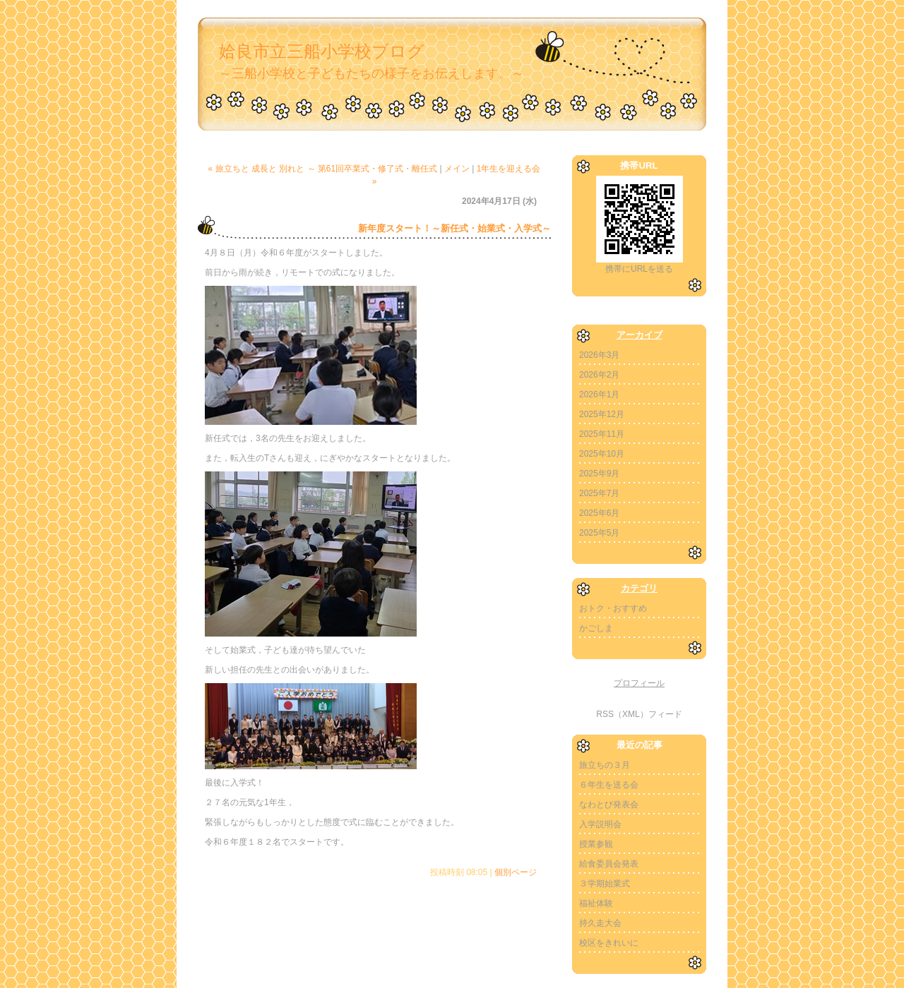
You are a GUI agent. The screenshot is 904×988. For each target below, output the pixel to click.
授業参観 (596, 844)
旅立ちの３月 (604, 765)
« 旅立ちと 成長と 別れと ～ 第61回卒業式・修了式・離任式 (323, 169)
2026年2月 (599, 375)
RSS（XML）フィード (639, 714)
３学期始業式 (604, 883)
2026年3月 (599, 355)
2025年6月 (599, 513)
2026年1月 (599, 394)
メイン (457, 169)
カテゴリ (639, 588)
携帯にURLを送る (639, 269)
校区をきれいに (608, 943)
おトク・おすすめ (613, 608)
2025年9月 (599, 473)
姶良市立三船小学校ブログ (321, 51)
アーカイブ (639, 335)
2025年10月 (601, 454)
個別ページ (515, 872)
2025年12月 (601, 414)
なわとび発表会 (608, 804)
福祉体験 (596, 903)
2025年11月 (601, 434)
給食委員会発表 (608, 864)
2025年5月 (599, 533)
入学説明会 (600, 824)
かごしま (596, 628)
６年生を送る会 (608, 785)
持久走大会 (600, 923)
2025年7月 (599, 493)
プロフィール (639, 683)
